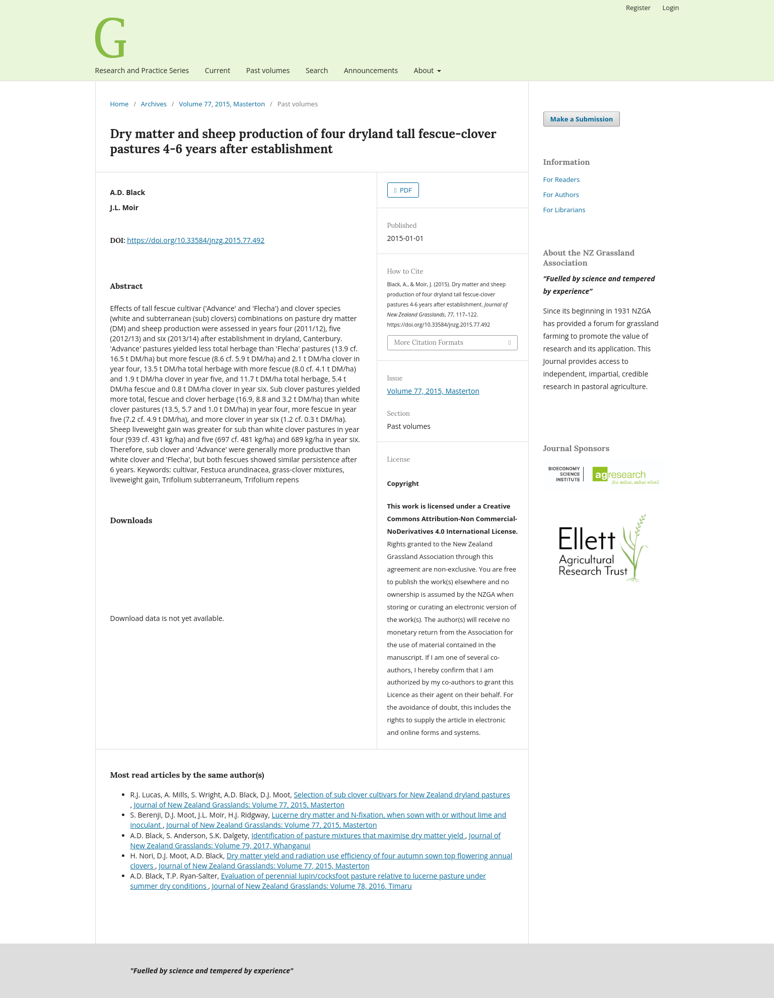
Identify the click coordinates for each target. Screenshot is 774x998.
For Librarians (564, 209)
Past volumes (268, 70)
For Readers (561, 179)
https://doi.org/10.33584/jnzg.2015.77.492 (195, 240)
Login (671, 7)
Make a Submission (581, 118)
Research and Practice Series (142, 70)
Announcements (371, 70)
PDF (405, 190)
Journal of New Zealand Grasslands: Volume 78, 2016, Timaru (312, 886)
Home (119, 103)
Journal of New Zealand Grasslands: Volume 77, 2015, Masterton (239, 804)
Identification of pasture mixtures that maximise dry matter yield (358, 835)
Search (317, 70)
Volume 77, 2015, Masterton (222, 103)
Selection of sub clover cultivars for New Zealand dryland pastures (402, 794)
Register (638, 7)
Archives (154, 103)
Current (217, 70)
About (425, 70)
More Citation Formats (428, 342)
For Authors (561, 194)
